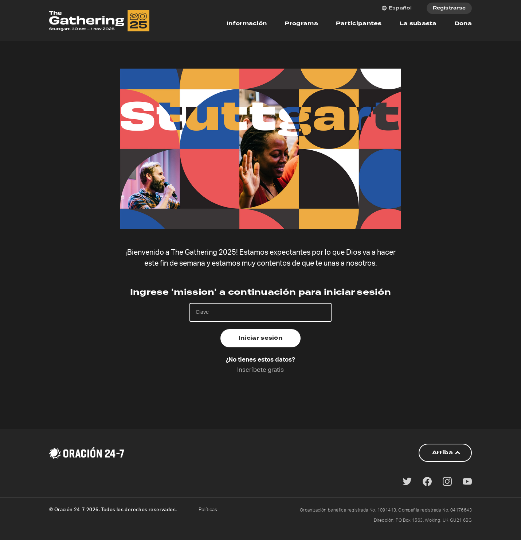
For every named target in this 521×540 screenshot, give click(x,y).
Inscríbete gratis (260, 370)
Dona (463, 23)
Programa (301, 23)
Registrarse (449, 8)
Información (247, 23)
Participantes (359, 23)
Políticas (208, 510)
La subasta (418, 23)
